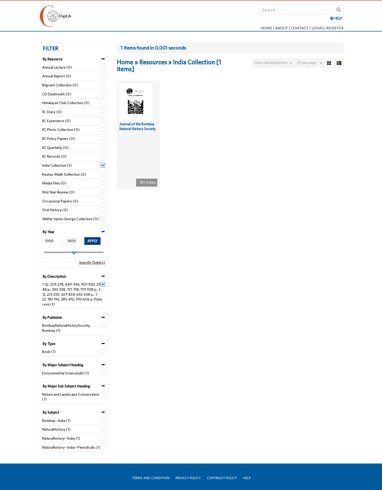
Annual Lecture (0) (57, 67)
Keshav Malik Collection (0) (64, 174)
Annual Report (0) (56, 76)
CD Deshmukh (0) (56, 94)
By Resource (52, 59)
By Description (54, 276)
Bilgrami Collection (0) (60, 85)
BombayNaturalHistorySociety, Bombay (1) (66, 328)
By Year (48, 232)
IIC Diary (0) (52, 112)
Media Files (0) (54, 183)
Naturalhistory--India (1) (61, 438)
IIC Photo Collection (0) (61, 129)
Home (266, 28)
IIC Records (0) (54, 156)
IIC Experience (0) (56, 121)
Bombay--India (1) (56, 420)
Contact (300, 28)
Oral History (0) (55, 210)
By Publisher (52, 317)
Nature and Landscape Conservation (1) (70, 396)
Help (246, 478)
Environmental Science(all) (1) (65, 373)
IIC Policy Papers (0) (58, 138)
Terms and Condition (151, 478)
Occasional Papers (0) (60, 201)
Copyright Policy (222, 478)
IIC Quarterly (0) (55, 147)
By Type (49, 344)
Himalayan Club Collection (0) (65, 103)
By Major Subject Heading (63, 365)
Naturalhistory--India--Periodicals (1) (71, 447)
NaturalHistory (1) (56, 429)
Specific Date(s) (92, 263)
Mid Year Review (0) (58, 192)
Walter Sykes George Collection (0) (70, 219)
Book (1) (49, 352)
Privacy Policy (188, 478)
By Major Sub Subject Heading (66, 386)
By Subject (51, 412)
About (281, 28)
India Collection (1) (57, 165)
